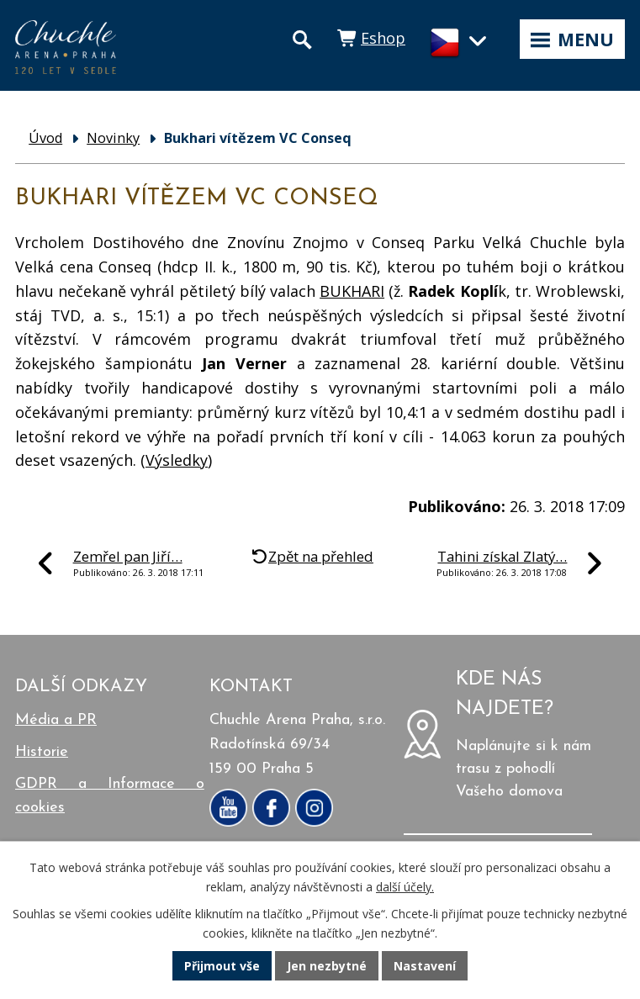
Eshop (383, 38)
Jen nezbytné (327, 966)
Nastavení (425, 966)
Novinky (113, 138)
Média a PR (56, 720)
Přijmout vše (222, 966)
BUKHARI (352, 291)
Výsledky (176, 460)
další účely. (405, 887)
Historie (41, 752)
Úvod (45, 138)
